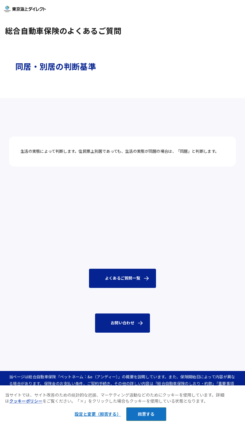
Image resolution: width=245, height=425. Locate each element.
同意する (146, 418)
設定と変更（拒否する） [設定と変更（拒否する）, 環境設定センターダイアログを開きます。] (98, 418)
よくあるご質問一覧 (122, 278)
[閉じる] (235, 399)
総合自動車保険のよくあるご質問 (63, 30)
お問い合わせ (122, 323)
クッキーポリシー (25, 405)
